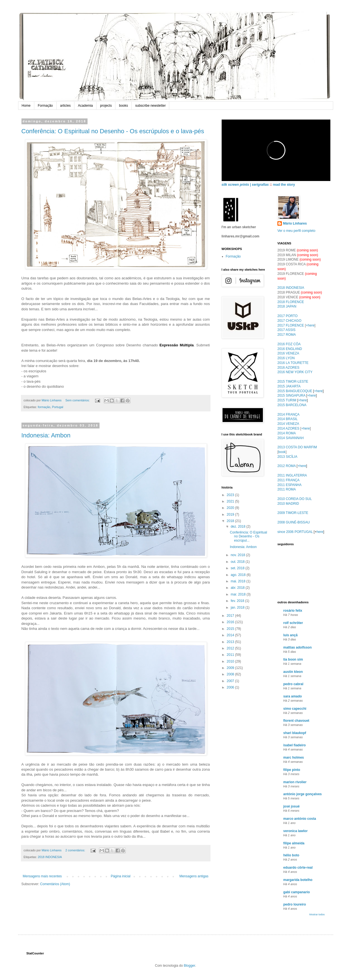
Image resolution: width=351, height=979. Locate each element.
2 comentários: (76, 850)
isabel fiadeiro (294, 745)
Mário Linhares (295, 223)
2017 (231, 616)
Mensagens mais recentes (42, 876)
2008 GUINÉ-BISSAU (293, 522)
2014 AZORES (288, 428)
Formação (45, 106)
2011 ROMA (286, 489)
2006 (231, 687)
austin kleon (293, 672)
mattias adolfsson (297, 647)
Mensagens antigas (193, 876)
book (281, 452)
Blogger (189, 966)
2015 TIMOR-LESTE (292, 381)
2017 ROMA (286, 335)
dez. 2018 (238, 526)
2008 (231, 674)
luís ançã (290, 635)
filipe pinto (291, 770)
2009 (231, 668)
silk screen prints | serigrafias (245, 185)
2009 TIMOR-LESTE (292, 513)
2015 (231, 629)
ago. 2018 (238, 575)
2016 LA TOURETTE (293, 363)
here (319, 532)
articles (65, 106)
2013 (231, 642)
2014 (231, 635)
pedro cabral (293, 684)
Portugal (57, 407)
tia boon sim (293, 659)
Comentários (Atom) (55, 884)
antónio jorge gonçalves (302, 794)
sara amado (292, 696)
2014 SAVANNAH (290, 438)
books (123, 106)
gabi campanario (296, 892)
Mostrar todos (317, 914)
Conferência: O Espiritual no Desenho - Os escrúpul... (248, 536)
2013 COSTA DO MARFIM (297, 447)
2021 (231, 501)
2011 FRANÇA (288, 480)
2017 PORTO (287, 316)
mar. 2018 (238, 594)
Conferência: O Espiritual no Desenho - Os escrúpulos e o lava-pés (112, 131)
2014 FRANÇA (288, 414)
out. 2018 (238, 562)
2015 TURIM (286, 400)
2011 (231, 655)
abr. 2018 (238, 588)
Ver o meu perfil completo (296, 231)
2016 (231, 622)
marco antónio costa (299, 819)
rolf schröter (293, 623)
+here (310, 325)
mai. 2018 (238, 581)
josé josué (291, 806)
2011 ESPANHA (289, 485)
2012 (231, 648)
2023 (231, 495)
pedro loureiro (294, 904)
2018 (231, 521)
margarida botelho (298, 880)
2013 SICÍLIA (287, 457)
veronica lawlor (295, 831)
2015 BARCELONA (291, 405)
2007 (231, 681)
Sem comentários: (78, 400)
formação (44, 407)
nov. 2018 (238, 555)
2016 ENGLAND (289, 349)
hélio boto (291, 855)
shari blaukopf (294, 733)
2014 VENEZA (288, 424)
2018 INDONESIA (50, 857)
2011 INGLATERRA (292, 475)
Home (26, 106)
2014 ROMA (286, 433)
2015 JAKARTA (289, 386)
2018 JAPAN (286, 306)
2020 (231, 508)
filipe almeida (293, 843)
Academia (85, 106)
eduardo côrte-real (298, 868)
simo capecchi (294, 709)
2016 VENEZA (288, 353)
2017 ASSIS (286, 330)
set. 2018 (238, 568)
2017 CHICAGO (289, 321)
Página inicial (120, 876)
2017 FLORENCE (290, 325)
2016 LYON (286, 358)
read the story (284, 185)
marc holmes (293, 757)
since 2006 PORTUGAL (295, 532)
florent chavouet (296, 721)
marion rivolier (294, 782)
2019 (231, 514)
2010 (231, 661)
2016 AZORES (288, 368)
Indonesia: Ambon (46, 435)
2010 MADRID (288, 504)
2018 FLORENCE (290, 302)
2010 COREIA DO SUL (294, 499)
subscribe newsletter (150, 106)
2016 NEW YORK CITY (295, 372)
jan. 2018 (238, 607)
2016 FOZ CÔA (289, 344)
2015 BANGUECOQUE (294, 391)
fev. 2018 (238, 601)
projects (106, 106)
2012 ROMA (286, 466)
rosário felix (292, 611)
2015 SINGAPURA (291, 395)
